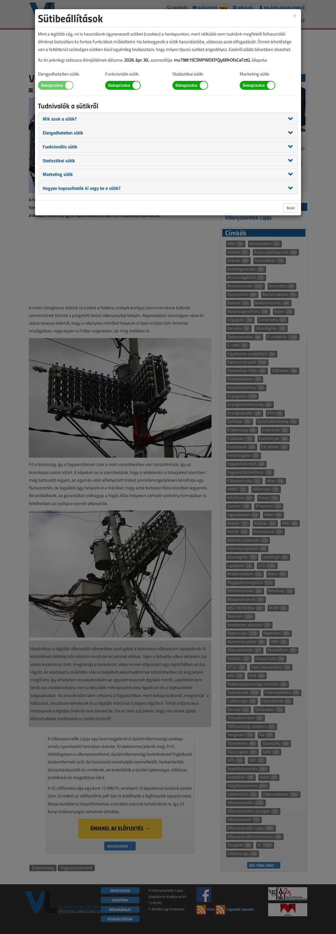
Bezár (291, 207)
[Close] (295, 15)
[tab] (168, 119)
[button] (60, 118)
